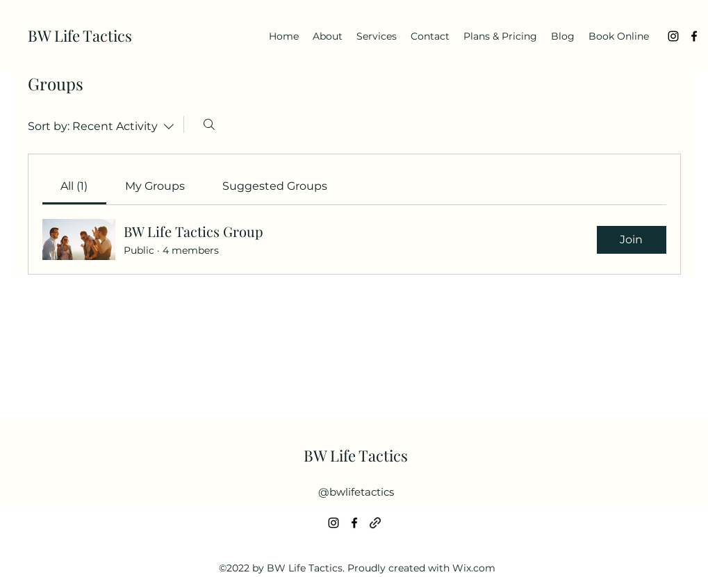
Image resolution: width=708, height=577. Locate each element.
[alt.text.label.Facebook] (694, 36)
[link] (74, 186)
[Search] (209, 124)
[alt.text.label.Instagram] (673, 36)
